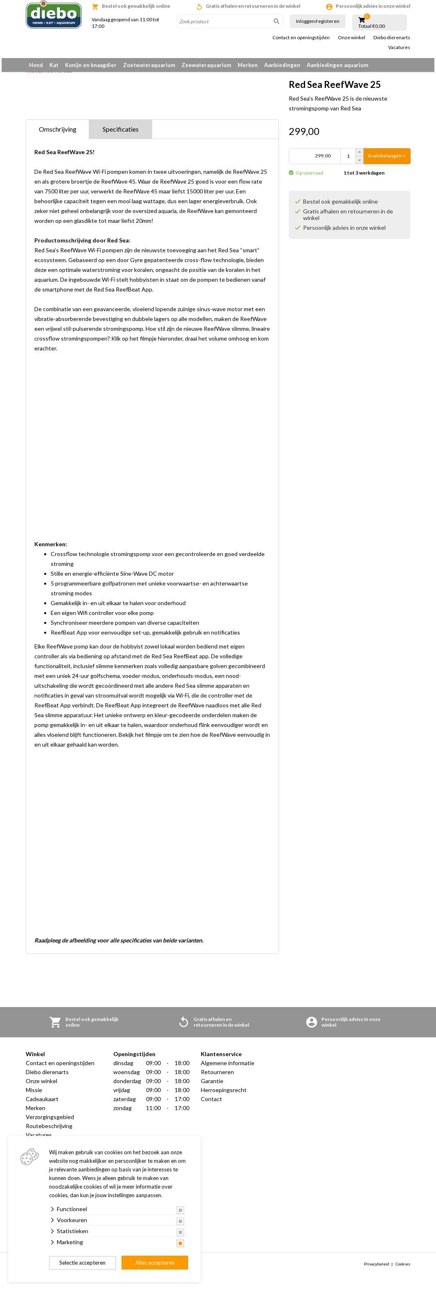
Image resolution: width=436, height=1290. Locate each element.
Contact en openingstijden (301, 37)
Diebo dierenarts (391, 37)
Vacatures (399, 47)
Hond (36, 65)
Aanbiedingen (282, 65)
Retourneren (217, 1076)
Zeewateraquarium (206, 65)
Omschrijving (57, 133)
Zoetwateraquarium (149, 65)
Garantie (212, 1085)
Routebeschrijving (49, 1130)
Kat (53, 65)
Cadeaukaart (42, 1103)
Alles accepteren (155, 1262)
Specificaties (121, 133)
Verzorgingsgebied (50, 1121)
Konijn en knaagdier (91, 65)
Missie (34, 1094)
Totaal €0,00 (371, 26)
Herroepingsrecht (224, 1094)
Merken (248, 65)
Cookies (403, 1268)
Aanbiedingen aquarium (337, 65)
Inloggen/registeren (317, 21)
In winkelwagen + (386, 160)
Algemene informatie (227, 1067)
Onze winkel (351, 37)
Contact (211, 1103)
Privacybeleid (376, 1268)
